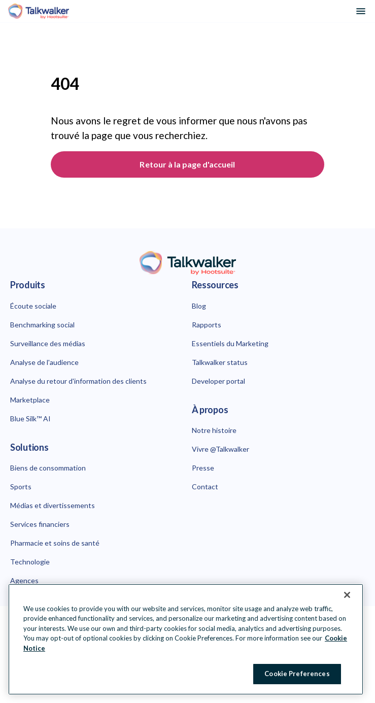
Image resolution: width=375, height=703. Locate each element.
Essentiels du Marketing (230, 343)
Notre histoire (214, 430)
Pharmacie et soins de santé (54, 543)
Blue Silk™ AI (30, 418)
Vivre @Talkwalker (220, 449)
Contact (205, 486)
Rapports (206, 324)
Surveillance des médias (47, 343)
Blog (199, 306)
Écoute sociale (33, 306)
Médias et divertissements (52, 505)
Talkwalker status (220, 362)
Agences (24, 580)
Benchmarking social (42, 324)
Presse (203, 467)
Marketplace (30, 399)
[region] (185, 639)
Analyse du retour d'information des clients (78, 381)
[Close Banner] (347, 595)
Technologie (30, 561)
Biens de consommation (48, 467)
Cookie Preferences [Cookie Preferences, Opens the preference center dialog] (296, 673)
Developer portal (218, 381)
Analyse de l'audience (44, 362)
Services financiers (40, 524)
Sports (20, 486)
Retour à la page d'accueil (187, 164)
